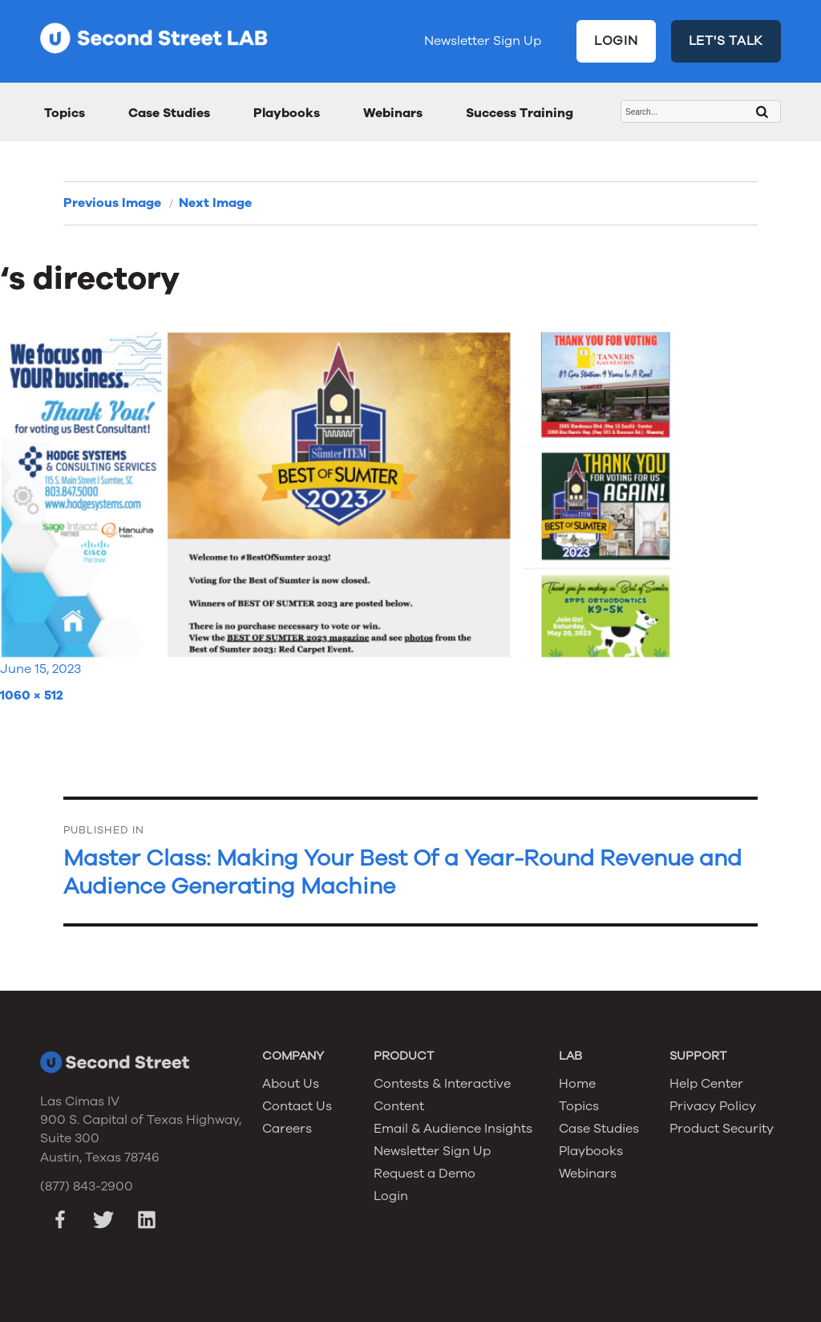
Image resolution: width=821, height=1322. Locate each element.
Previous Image (112, 203)
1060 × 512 (31, 695)
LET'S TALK (726, 41)
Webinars (393, 113)
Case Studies (169, 113)
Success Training (519, 113)
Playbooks (286, 113)
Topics (64, 113)
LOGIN (616, 41)
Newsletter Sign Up (482, 41)
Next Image (215, 203)
